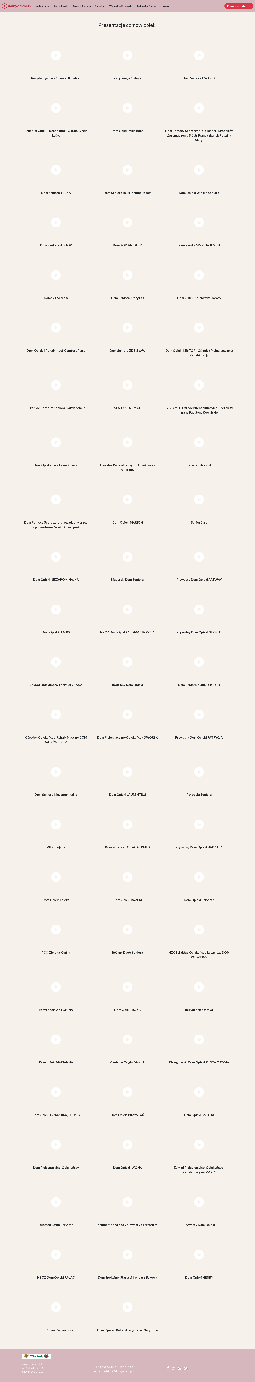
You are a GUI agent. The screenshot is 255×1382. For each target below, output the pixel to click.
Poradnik (100, 5)
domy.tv (16, 6)
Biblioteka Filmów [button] (146, 5)
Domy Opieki (61, 5)
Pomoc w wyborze (238, 6)
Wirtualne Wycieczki (120, 5)
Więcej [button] (166, 5)
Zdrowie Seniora (82, 5)
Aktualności (42, 5)
